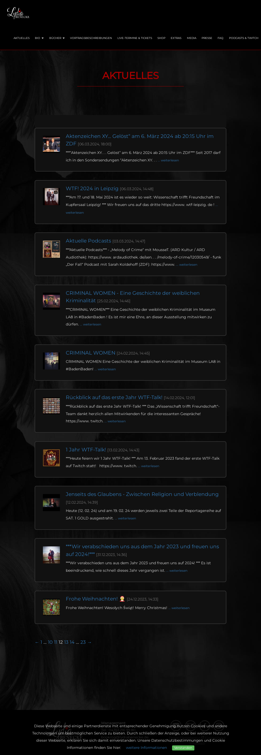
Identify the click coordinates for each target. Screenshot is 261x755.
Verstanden (183, 748)
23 (83, 642)
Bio (39, 38)
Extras (176, 38)
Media (191, 38)
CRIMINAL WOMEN (108, 353)
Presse (207, 38)
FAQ (220, 38)
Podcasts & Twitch (243, 38)
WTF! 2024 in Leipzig (110, 188)
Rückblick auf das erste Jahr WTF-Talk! (130, 397)
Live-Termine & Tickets (134, 38)
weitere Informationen (146, 747)
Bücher (57, 38)
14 (72, 642)
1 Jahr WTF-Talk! (103, 450)
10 (50, 642)
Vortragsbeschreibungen (91, 38)
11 (55, 642)
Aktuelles (22, 38)
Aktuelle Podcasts (105, 241)
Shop (161, 38)
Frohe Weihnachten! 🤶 (112, 599)
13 (66, 642)
